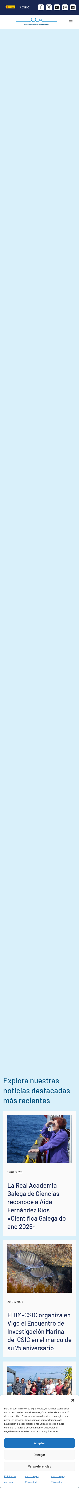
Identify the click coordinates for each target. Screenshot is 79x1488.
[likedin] (73, 7)
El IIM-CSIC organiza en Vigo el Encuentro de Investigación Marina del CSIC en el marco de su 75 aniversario (39, 1331)
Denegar (39, 1455)
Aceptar (39, 1443)
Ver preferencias (39, 1466)
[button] (73, 1400)
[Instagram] (65, 7)
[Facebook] (41, 7)
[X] (49, 7)
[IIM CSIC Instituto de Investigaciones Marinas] (37, 22)
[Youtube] (57, 7)
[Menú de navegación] (71, 21)
